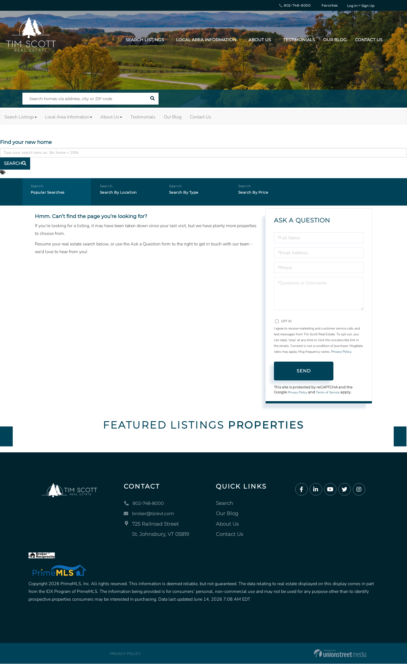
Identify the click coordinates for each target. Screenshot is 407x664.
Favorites (327, 5)
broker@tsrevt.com (152, 514)
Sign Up (367, 6)
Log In (352, 6)
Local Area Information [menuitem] (206, 39)
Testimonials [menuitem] (299, 39)
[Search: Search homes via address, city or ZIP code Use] (84, 99)
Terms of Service (332, 392)
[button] (153, 99)
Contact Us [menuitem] (368, 39)
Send (304, 371)
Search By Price (256, 194)
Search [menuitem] (224, 504)
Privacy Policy (341, 351)
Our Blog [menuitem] (335, 39)
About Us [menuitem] (259, 39)
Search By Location (122, 194)
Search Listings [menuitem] (145, 39)
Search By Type (187, 194)
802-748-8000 (295, 5)
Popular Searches (51, 194)
